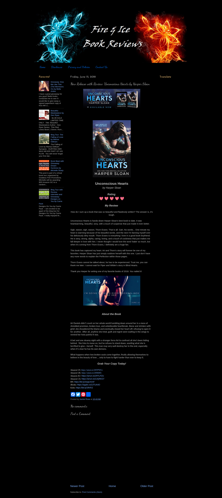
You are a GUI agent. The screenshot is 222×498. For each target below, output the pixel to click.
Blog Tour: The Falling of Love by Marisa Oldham (57, 138)
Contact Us (102, 67)
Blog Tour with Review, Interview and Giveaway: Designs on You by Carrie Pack (51, 197)
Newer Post (77, 486)
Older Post (146, 486)
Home (42, 67)
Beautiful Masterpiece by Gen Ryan (57, 113)
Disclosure (56, 67)
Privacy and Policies (79, 67)
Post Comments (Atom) (92, 492)
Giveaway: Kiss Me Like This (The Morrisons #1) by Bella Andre (57, 86)
